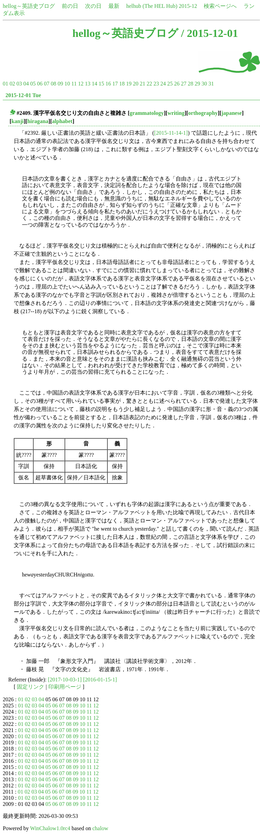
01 (5, 84)
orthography (203, 113)
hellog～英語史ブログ (29, 6)
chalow (100, 828)
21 (142, 84)
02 (12, 84)
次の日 (93, 6)
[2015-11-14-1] (171, 133)
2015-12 (188, 6)
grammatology (147, 113)
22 (149, 84)
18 (122, 84)
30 (204, 84)
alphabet (62, 121)
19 (128, 84)
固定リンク (30, 687)
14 (94, 84)
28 (190, 84)
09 (60, 84)
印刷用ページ (64, 687)
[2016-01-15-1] (100, 679)
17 (115, 84)
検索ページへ (220, 6)
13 (87, 84)
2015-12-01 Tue (23, 95)
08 (53, 84)
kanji (17, 121)
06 (40, 84)
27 (183, 84)
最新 (113, 6)
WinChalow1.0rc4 (50, 828)
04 (26, 84)
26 (176, 84)
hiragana (37, 121)
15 (101, 84)
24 (163, 84)
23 (156, 84)
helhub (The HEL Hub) (151, 6)
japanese (231, 113)
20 (135, 84)
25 (170, 84)
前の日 (70, 6)
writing (176, 113)
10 (67, 84)
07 (46, 84)
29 (197, 84)
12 (80, 84)
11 (73, 84)
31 (211, 84)
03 (19, 84)
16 (108, 84)
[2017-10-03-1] (65, 679)
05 (33, 84)
